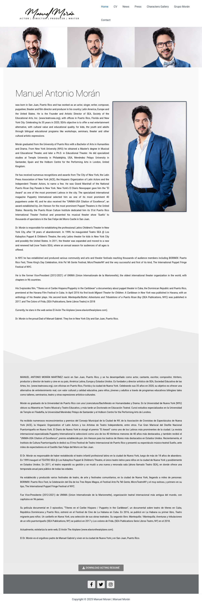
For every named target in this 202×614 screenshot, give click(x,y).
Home (104, 6)
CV (115, 6)
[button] (4, 47)
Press (138, 6)
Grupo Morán (182, 6)
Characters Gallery (158, 6)
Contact (105, 20)
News (126, 6)
